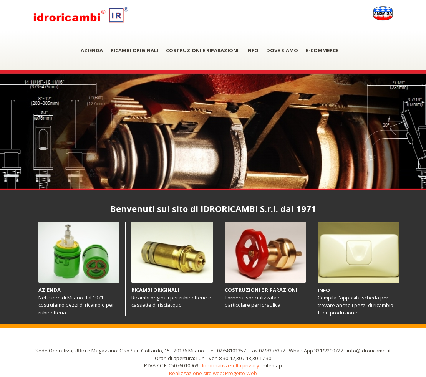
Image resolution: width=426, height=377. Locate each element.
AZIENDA (92, 50)
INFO (252, 50)
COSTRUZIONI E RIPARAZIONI (202, 50)
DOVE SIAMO (282, 50)
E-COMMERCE (322, 50)
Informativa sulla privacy (230, 365)
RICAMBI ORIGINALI (134, 50)
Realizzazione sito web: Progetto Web (213, 373)
